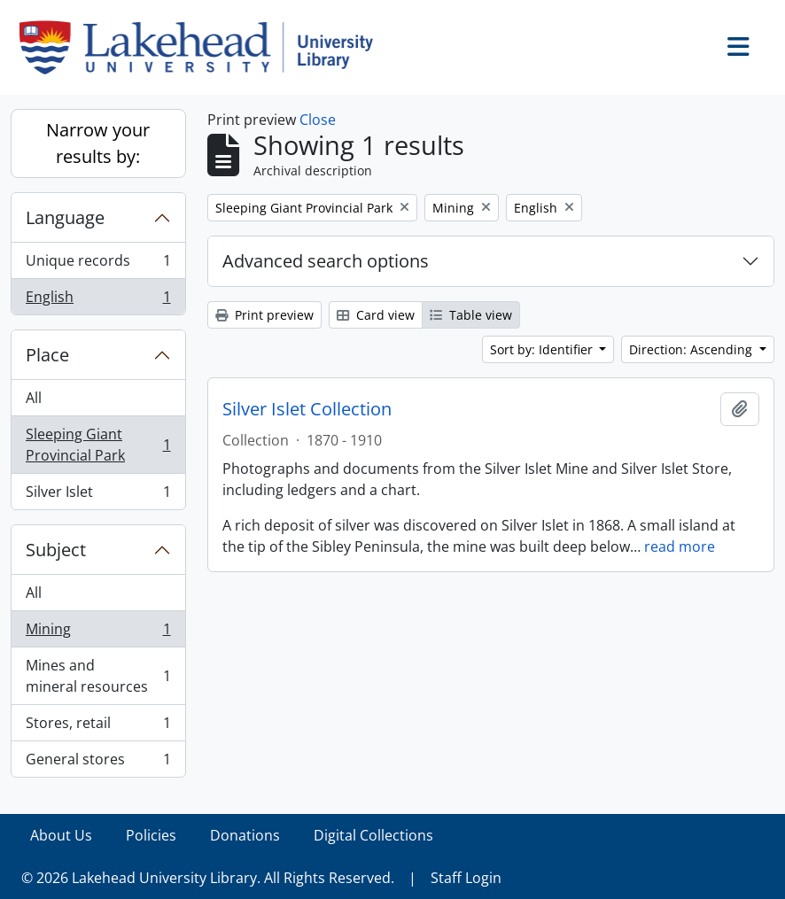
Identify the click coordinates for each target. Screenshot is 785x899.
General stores (98, 762)
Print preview (264, 314)
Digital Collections (373, 835)
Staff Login (466, 877)
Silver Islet (98, 495)
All (34, 397)
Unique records (98, 264)
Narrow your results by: (98, 143)
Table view (471, 314)
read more (679, 546)
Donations (245, 835)
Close (317, 119)
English (98, 300)
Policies (151, 835)
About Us (61, 835)
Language (65, 217)
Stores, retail (98, 726)
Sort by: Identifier (543, 349)
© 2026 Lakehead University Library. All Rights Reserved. (207, 877)
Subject (56, 550)
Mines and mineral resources (98, 675)
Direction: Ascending (692, 349)
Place (47, 355)
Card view (376, 314)
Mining (98, 632)
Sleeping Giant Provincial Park (98, 444)
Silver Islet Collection (307, 409)
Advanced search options (325, 261)
